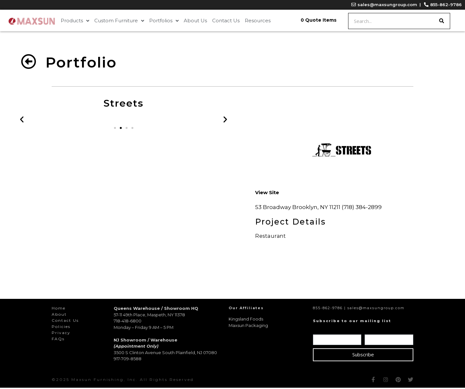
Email (372, 331)
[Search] (442, 21)
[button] (115, 129)
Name (321, 331)
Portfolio (81, 62)
